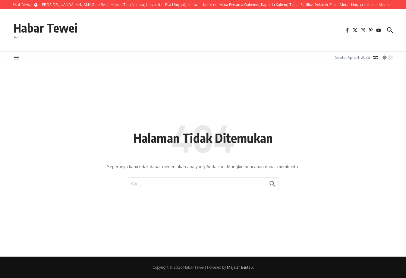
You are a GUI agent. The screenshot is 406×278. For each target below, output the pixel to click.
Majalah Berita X (240, 267)
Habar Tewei (45, 27)
